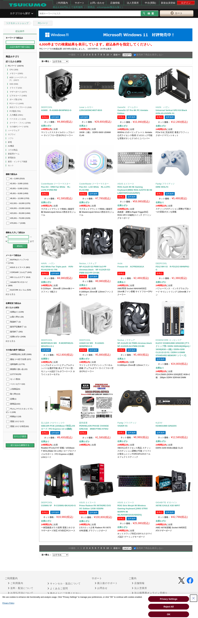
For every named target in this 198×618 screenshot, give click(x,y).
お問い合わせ (97, 2)
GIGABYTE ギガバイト (166, 502)
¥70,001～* (15, 223)
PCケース (17, 103)
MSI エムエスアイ (18, 277)
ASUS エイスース (18, 267)
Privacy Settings (168, 599)
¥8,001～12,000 (17, 198)
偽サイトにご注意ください (64, 593)
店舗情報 (115, 2)
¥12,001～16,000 (18, 203)
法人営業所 (133, 2)
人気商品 (13, 389)
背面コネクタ (15, 421)
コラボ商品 (13, 150)
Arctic (119, 263)
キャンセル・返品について (64, 583)
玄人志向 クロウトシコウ (53, 423)
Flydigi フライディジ (165, 184)
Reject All (169, 606)
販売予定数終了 (16, 327)
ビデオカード (18, 96)
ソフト (11, 138)
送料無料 (15, 364)
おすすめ (13, 374)
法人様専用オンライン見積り (150, 593)
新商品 (13, 404)
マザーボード (18, 92)
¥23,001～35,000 (18, 213)
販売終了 (14, 332)
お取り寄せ (15, 317)
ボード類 (16, 99)
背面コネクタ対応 (17, 426)
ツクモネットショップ (17, 23)
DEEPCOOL (46, 107)
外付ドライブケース (21, 107)
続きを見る (10, 294)
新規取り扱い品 (16, 369)
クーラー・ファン (20, 123)
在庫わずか (16, 337)
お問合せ (101, 588)
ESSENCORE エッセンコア (169, 340)
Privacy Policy (8, 603)
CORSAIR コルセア (19, 272)
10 (107, 54)
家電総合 (12, 158)
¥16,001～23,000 (18, 208)
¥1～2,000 (15, 178)
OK (168, 614)
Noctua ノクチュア (88, 263)
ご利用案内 (62, 2)
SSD (14, 84)
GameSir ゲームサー (127, 107)
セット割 (13, 379)
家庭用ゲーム (14, 154)
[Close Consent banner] (193, 598)
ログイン (186, 2)
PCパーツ (43, 23)
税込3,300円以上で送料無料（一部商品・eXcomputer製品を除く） (88, 7)
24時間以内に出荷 (19, 354)
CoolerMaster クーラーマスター (55, 184)
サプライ (12, 134)
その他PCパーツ (19, 127)
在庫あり (15, 312)
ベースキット (18, 119)
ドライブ (16, 88)
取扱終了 (13, 322)
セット (11, 165)
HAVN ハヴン (163, 107)
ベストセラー (15, 384)
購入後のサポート (106, 583)
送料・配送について (20, 588)
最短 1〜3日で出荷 (18, 359)
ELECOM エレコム (18, 290)
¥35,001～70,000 (18, 218)
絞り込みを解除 (13, 61)
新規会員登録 (168, 2)
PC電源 (15, 111)
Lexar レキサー (86, 107)
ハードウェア (14, 130)
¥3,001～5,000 (17, 188)
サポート (79, 2)
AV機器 (11, 146)
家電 (10, 142)
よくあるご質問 (58, 588)
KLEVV (159, 423)
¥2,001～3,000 (17, 183)
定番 (11, 399)
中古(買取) (150, 2)
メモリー (16, 73)
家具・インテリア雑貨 (18, 162)
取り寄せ (13, 394)
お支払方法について (20, 593)
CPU (14, 70)
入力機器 (16, 115)
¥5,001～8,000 (17, 193)
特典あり (13, 416)
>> (119, 54)
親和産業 (83, 423)
